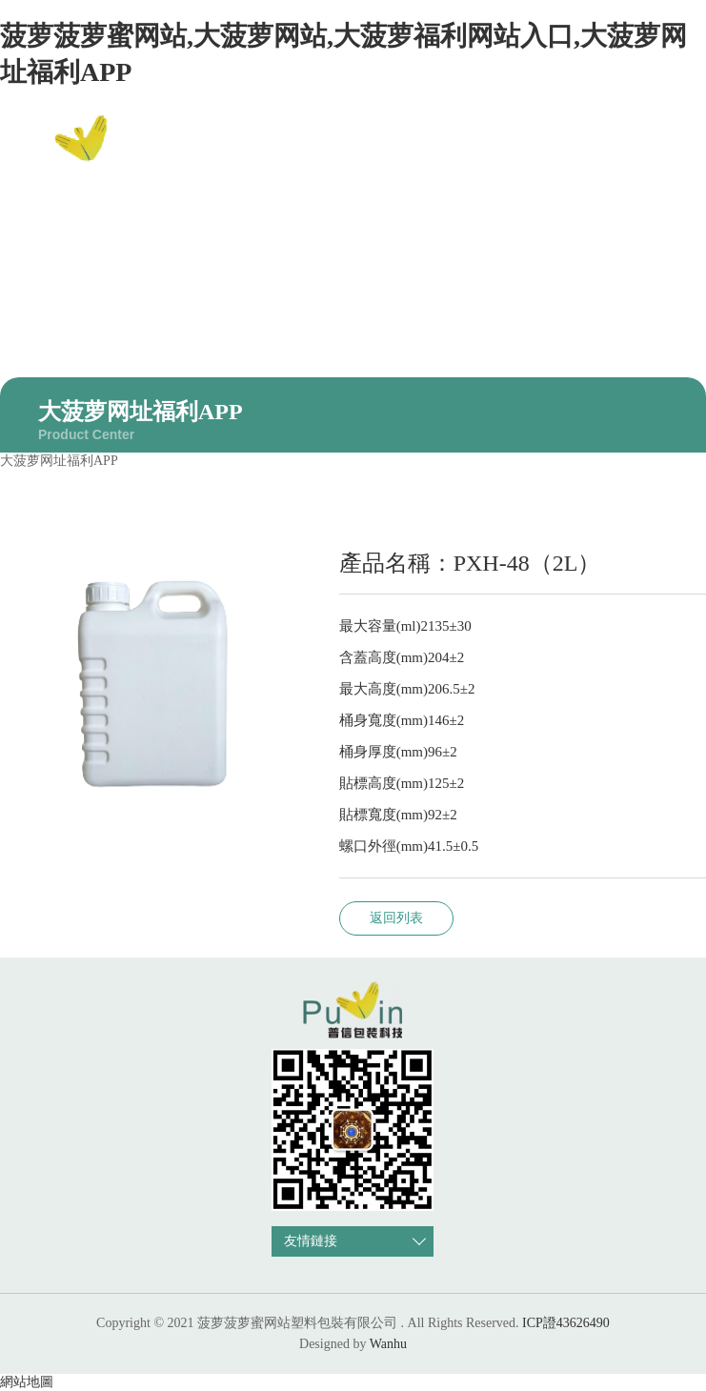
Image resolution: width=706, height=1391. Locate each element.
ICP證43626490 (566, 1323)
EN (663, 150)
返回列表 (396, 918)
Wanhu (388, 1344)
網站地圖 (26, 1382)
